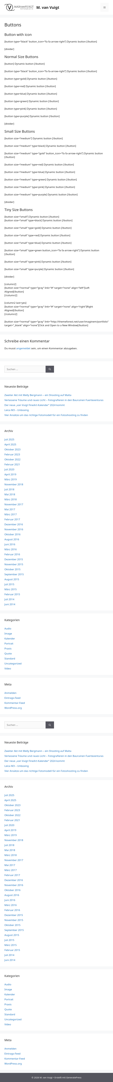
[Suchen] (50, 369)
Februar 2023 (12, 454)
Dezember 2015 (13, 559)
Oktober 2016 (12, 534)
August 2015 (11, 579)
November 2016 (13, 529)
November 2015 (13, 564)
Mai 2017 (9, 509)
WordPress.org (13, 708)
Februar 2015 (12, 594)
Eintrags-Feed (12, 698)
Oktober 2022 (12, 459)
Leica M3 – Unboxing (16, 410)
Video (7, 668)
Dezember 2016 (13, 524)
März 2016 (10, 549)
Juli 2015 (9, 584)
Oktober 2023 (12, 449)
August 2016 (11, 539)
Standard (9, 658)
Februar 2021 (12, 464)
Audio (7, 628)
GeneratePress (73, 1077)
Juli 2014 (9, 599)
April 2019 (10, 474)
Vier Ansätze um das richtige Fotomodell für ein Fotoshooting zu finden (46, 415)
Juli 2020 (9, 469)
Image (8, 633)
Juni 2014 (9, 604)
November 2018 (13, 484)
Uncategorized (13, 663)
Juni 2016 (9, 544)
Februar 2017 (12, 519)
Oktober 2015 (12, 569)
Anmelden (10, 693)
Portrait (8, 643)
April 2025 (10, 444)
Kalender (9, 638)
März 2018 (10, 499)
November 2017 (13, 504)
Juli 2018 (9, 489)
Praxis (7, 648)
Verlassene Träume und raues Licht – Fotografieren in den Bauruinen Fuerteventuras (53, 400)
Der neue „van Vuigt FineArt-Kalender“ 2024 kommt (34, 405)
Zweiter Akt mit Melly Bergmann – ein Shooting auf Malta (37, 395)
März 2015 (10, 589)
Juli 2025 (9, 439)
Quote (8, 653)
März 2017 (10, 514)
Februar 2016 (12, 554)
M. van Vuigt (47, 7)
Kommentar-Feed (14, 703)
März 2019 (10, 479)
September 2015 (14, 574)
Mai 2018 (9, 494)
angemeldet (23, 348)
